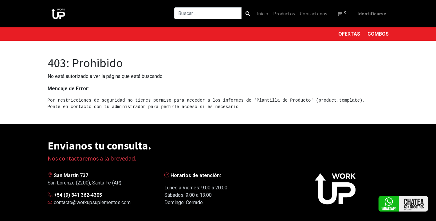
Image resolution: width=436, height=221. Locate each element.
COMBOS (378, 34)
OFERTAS (349, 34)
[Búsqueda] (248, 13)
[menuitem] (262, 13)
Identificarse (371, 13)
